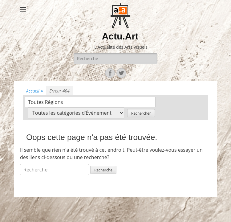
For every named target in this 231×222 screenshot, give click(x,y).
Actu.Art (120, 36)
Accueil (34, 91)
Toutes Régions (45, 102)
